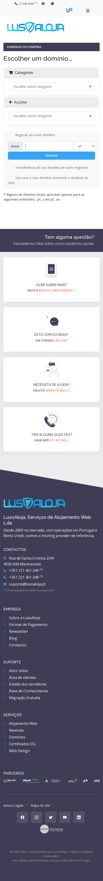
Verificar (51, 155)
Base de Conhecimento (25, 690)
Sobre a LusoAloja (21, 617)
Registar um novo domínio (31, 135)
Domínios (14, 737)
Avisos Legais (13, 805)
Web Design (16, 750)
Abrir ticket (15, 670)
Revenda (13, 730)
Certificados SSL (19, 743)
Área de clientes (19, 677)
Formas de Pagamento (25, 624)
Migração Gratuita (21, 697)
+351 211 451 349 (23, 570)
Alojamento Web (20, 723)
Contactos (14, 645)
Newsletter (15, 631)
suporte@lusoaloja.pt (24, 584)
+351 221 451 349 (23, 577)
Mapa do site (40, 805)
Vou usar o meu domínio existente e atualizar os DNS (48, 180)
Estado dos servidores (25, 684)
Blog (10, 638)
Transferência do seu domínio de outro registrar (48, 167)
